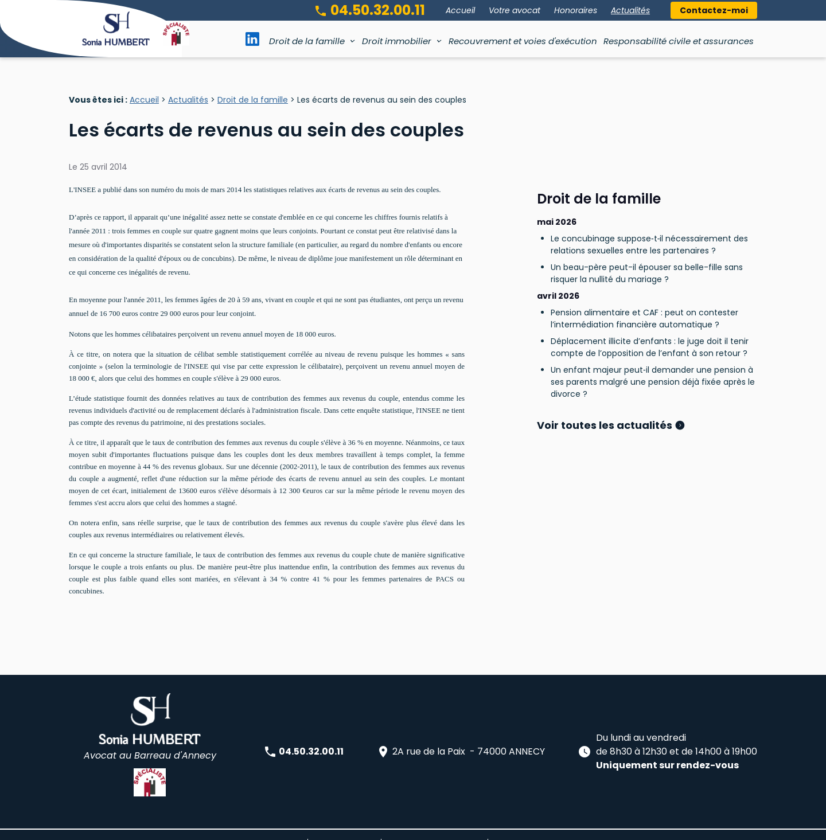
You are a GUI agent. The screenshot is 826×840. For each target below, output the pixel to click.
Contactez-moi (714, 10)
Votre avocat (514, 10)
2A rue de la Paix (460, 733)
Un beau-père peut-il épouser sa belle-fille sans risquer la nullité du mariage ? (647, 226)
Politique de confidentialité (434, 825)
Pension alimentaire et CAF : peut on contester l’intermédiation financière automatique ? (644, 271)
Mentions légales (344, 825)
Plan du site (280, 825)
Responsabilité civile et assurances (678, 41)
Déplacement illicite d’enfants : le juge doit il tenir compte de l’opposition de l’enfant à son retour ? (650, 300)
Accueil (460, 10)
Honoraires (575, 10)
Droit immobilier (396, 41)
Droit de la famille (307, 41)
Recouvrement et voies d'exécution (523, 41)
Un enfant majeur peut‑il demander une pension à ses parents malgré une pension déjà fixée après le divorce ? (653, 335)
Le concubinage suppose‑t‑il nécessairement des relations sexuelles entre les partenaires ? (649, 197)
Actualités (630, 10)
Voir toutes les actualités (606, 378)
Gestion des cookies (530, 825)
